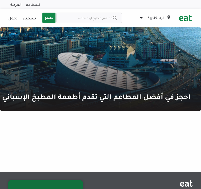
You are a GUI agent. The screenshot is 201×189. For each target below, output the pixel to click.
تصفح (49, 17)
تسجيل (29, 17)
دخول (13, 17)
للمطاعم (33, 4)
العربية (15, 4)
